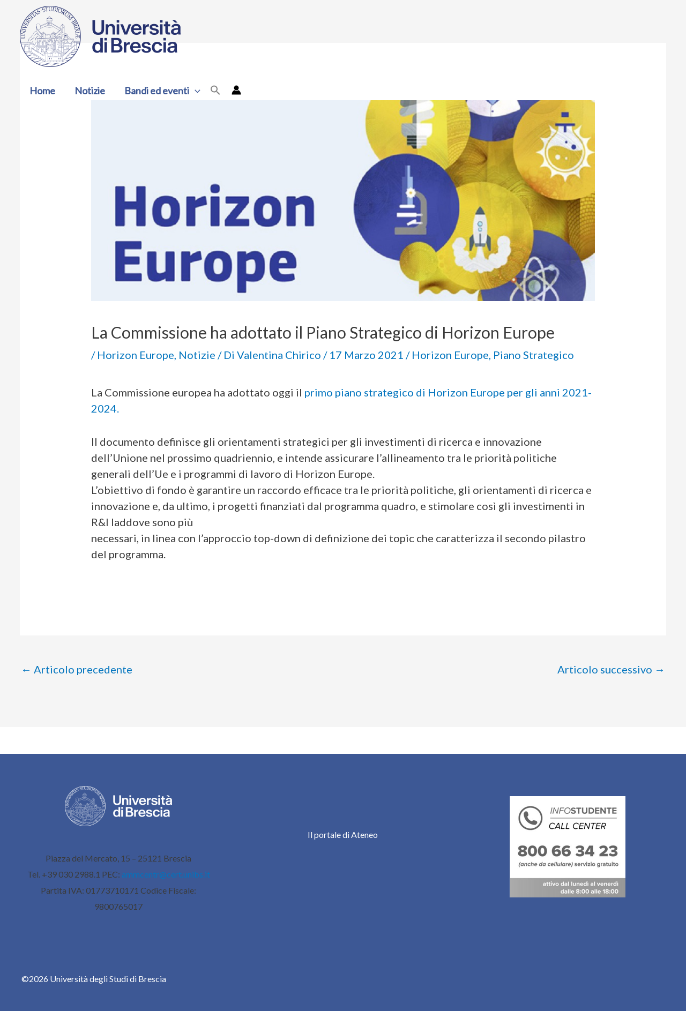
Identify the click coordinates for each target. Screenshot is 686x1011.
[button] (194, 90)
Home (42, 90)
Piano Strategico (533, 354)
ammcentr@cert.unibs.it (166, 874)
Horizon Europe (135, 354)
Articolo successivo (611, 669)
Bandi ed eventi (162, 90)
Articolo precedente (76, 669)
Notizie (89, 90)
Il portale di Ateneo (343, 834)
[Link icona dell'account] (236, 90)
